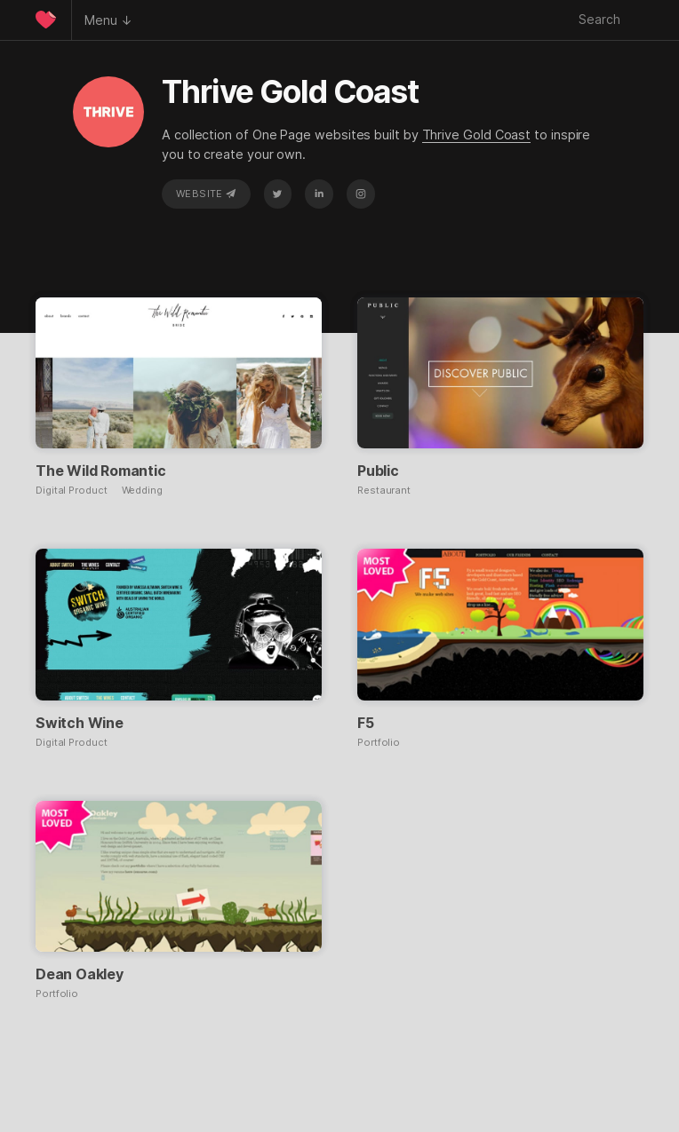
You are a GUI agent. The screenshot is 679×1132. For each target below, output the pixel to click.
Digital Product (72, 490)
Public (378, 470)
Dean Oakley (80, 974)
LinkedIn (319, 193)
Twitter (277, 193)
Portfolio (378, 743)
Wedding (142, 490)
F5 (365, 723)
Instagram (360, 193)
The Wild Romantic (101, 470)
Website (206, 193)
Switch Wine (80, 723)
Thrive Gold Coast (476, 134)
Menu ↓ (108, 20)
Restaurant (384, 490)
